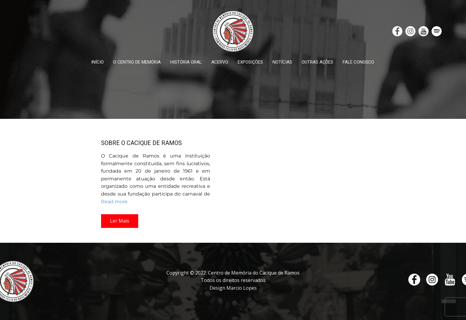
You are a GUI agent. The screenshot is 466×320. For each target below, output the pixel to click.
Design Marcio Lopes (233, 288)
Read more (114, 201)
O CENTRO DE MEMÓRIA (137, 62)
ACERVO (219, 62)
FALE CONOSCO (358, 62)
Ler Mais (119, 220)
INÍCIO (97, 62)
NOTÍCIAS (282, 62)
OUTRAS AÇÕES (317, 62)
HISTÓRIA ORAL (186, 62)
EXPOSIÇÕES (250, 62)
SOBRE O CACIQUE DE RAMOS (141, 142)
